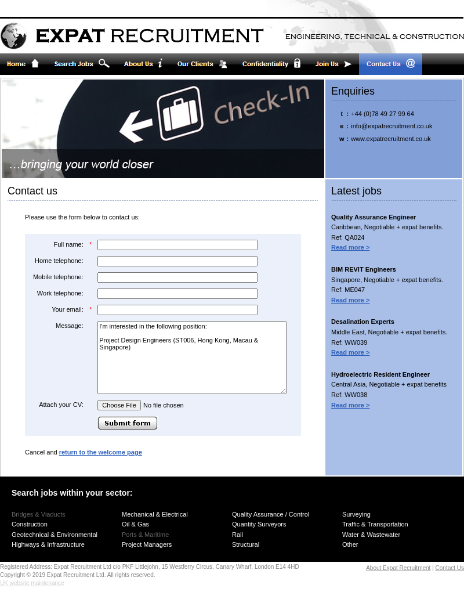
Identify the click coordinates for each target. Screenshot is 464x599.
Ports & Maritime (145, 534)
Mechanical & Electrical (155, 514)
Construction (30, 524)
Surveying (356, 514)
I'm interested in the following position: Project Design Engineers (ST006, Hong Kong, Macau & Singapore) (192, 357)
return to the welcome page (100, 452)
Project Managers (147, 544)
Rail (237, 534)
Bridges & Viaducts (39, 514)
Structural (245, 544)
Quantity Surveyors (259, 524)
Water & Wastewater (371, 534)
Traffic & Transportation (375, 524)
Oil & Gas (135, 524)
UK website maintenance (32, 583)
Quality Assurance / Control (270, 514)
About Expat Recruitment (398, 568)
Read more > (350, 247)
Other (350, 544)
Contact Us (450, 568)
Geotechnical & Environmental (54, 534)
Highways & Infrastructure (48, 544)
